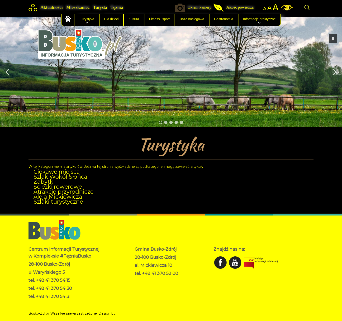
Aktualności (51, 7)
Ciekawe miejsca (56, 171)
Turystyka (87, 19)
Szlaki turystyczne (58, 201)
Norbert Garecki (130, 313)
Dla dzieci (111, 19)
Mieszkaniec (78, 7)
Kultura (133, 19)
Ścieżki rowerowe (57, 186)
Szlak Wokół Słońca (60, 176)
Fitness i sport (159, 19)
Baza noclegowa (192, 19)
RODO (140, 280)
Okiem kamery (199, 7)
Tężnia (116, 7)
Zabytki (44, 181)
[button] (7, 72)
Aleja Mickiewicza (57, 196)
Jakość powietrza (240, 7)
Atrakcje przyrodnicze (63, 191)
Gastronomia (223, 19)
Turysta (100, 7)
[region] (171, 71)
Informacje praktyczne (259, 19)
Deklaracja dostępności (153, 285)
